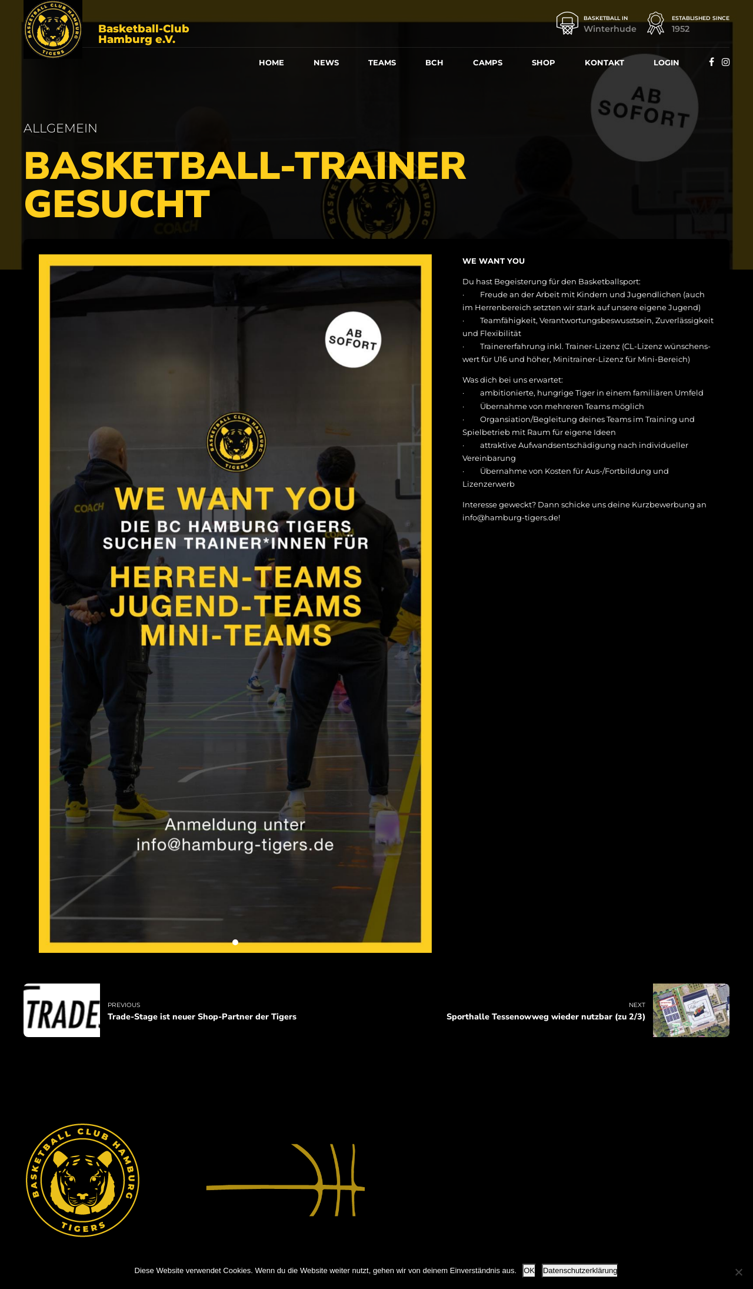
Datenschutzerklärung (580, 1270)
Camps (487, 62)
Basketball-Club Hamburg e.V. (143, 34)
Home (271, 62)
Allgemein (61, 128)
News (326, 62)
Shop (543, 62)
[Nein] (738, 1272)
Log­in (666, 62)
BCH (434, 62)
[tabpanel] (235, 604)
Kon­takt (604, 62)
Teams (382, 62)
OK (529, 1270)
